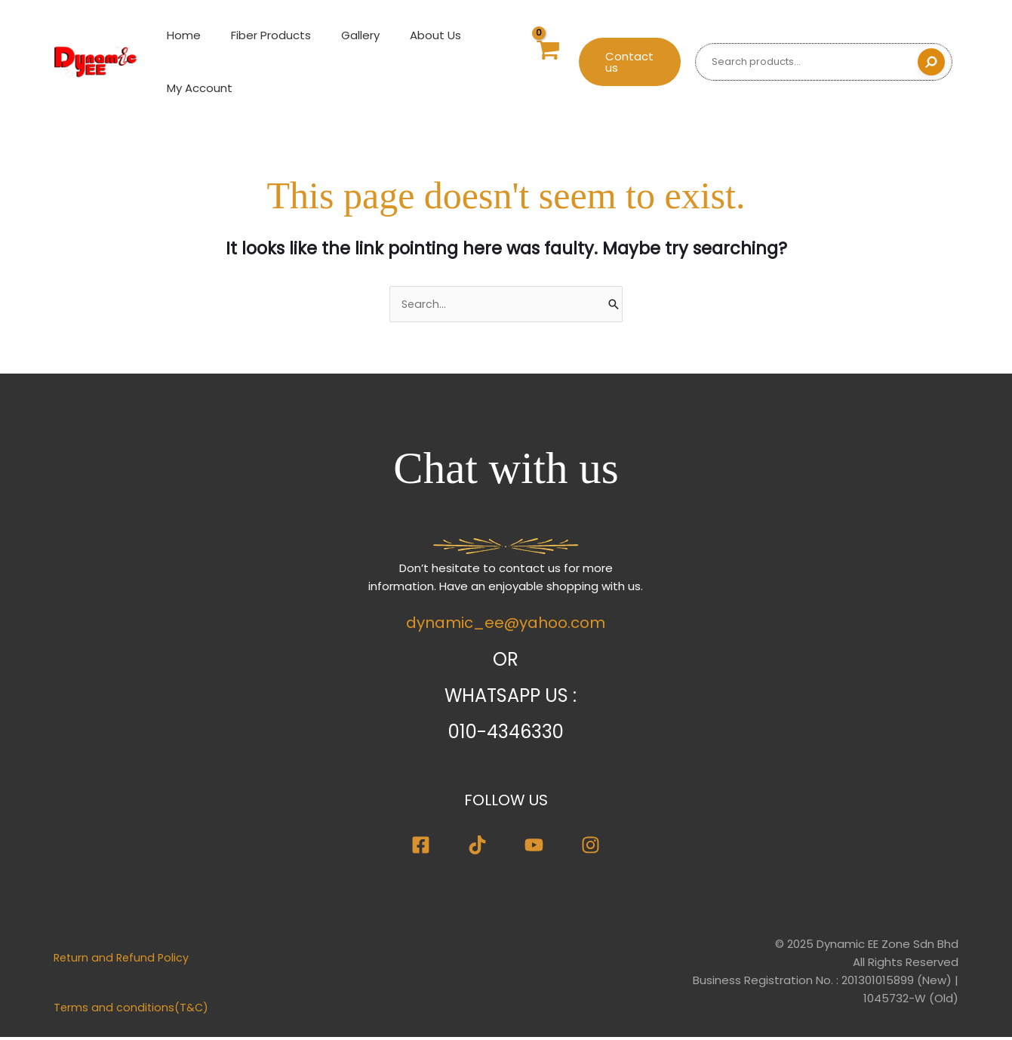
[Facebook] (421, 847)
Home (180, 35)
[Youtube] (534, 847)
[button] (625, 62)
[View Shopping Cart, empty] (539, 62)
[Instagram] (591, 847)
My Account (196, 88)
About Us (409, 35)
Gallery (341, 35)
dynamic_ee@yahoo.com (505, 624)
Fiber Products (260, 35)
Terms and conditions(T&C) (132, 1010)
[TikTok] (477, 847)
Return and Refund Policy (123, 960)
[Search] (931, 61)
